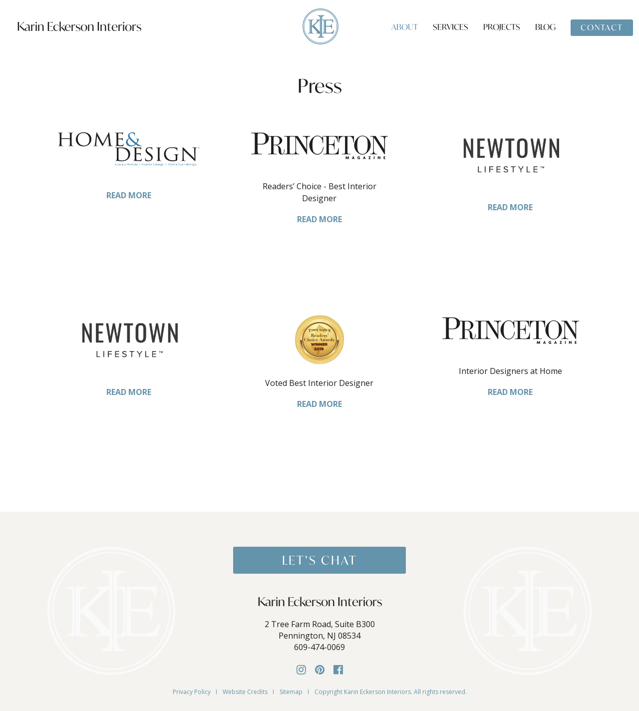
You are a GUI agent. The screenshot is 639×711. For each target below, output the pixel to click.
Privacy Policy (192, 692)
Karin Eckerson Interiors (79, 26)
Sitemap (291, 692)
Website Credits (245, 692)
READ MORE (128, 195)
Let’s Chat (319, 560)
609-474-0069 (319, 647)
